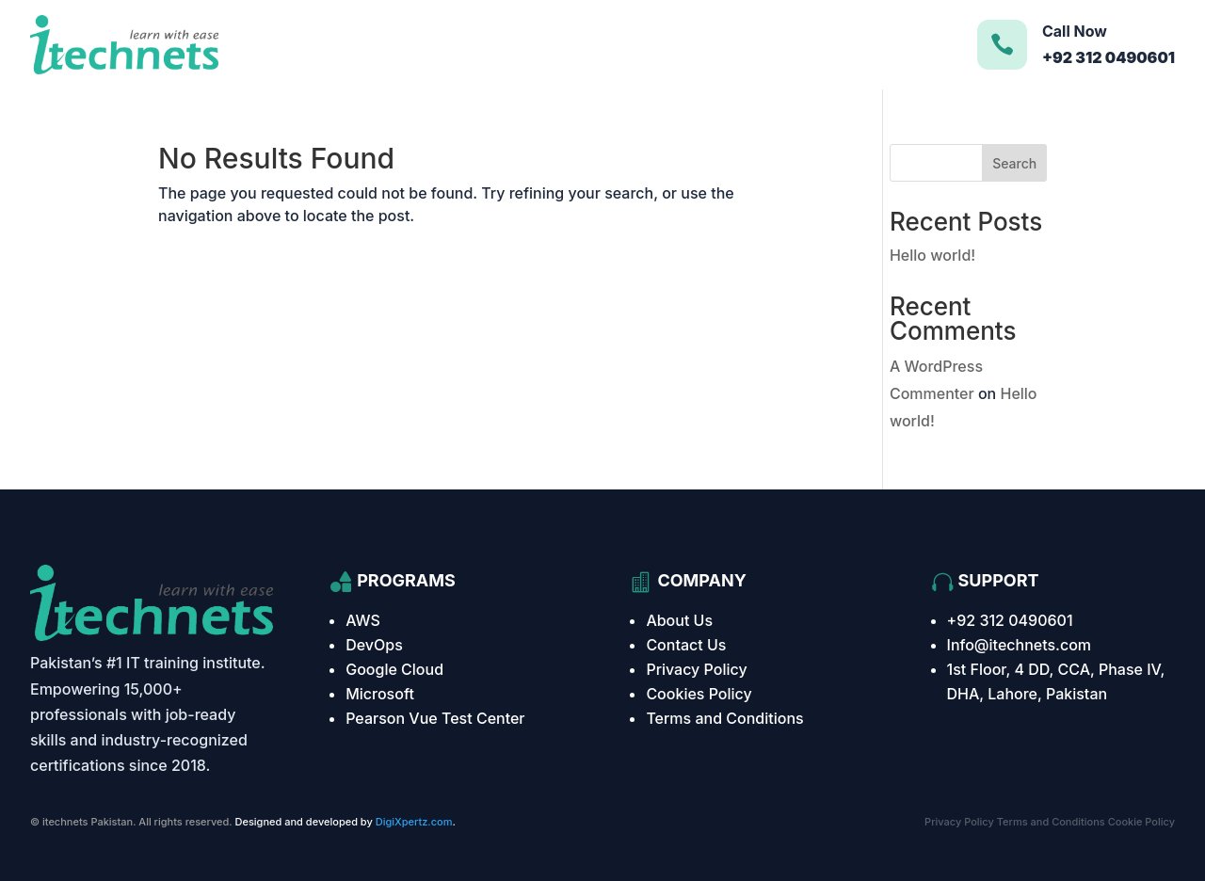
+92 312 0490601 (1010, 620)
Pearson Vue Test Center (434, 718)
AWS (362, 620)
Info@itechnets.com (1019, 644)
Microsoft (379, 693)
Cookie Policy (1141, 821)
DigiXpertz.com (414, 821)
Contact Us (686, 644)
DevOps (374, 644)
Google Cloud (394, 669)
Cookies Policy (698, 693)
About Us (679, 620)
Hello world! (932, 255)
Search (1014, 163)
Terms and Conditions (724, 718)
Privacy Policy (696, 669)
